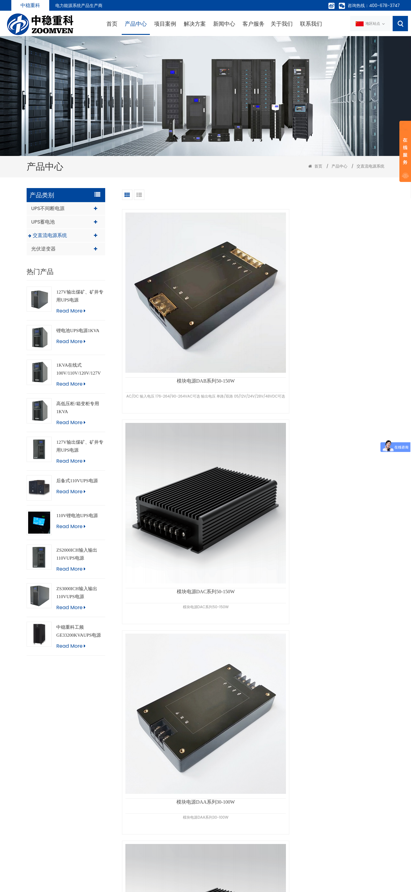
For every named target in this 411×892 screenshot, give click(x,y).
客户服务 (231, 24)
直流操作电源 (218, 851)
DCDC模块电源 (163, 422)
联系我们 (289, 24)
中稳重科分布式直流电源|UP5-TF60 (343, 549)
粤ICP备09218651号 (216, 883)
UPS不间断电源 (48, 206)
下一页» (274, 734)
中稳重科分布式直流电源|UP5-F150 (253, 422)
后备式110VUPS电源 (77, 479)
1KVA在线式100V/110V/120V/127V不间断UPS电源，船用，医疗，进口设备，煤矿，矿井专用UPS (79, 368)
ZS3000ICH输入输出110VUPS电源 (76, 591)
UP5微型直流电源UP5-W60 (253, 676)
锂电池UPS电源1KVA (77, 329)
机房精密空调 (218, 818)
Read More (70, 309)
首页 (89, 24)
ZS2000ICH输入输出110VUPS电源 (76, 552)
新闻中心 (202, 24)
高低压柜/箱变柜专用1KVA (77, 406)
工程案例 (146, 818)
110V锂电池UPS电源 (77, 514)
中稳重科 (30, 5)
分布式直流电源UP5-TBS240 (342, 676)
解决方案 (172, 24)
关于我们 (259, 24)
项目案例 (143, 24)
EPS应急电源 (218, 829)
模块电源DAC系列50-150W (253, 295)
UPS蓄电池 (43, 220)
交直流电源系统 (370, 165)
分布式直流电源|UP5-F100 (253, 549)
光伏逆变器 (43, 247)
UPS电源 (214, 796)
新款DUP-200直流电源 (343, 422)
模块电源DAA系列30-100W (342, 295)
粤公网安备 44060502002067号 (172, 883)
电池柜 (212, 840)
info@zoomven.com (62, 819)
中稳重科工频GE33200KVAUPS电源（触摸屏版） (78, 631)
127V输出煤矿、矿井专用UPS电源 (79, 294)
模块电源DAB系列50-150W (164, 295)
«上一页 (232, 734)
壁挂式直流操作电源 (164, 549)
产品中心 (113, 24)
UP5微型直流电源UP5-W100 (164, 676)
